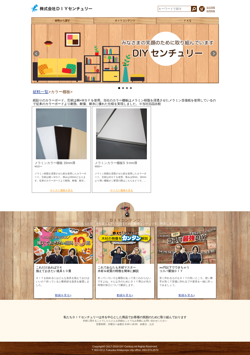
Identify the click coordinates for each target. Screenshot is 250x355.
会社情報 (210, 7)
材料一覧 (40, 92)
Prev (36, 53)
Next (214, 53)
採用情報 (210, 11)
